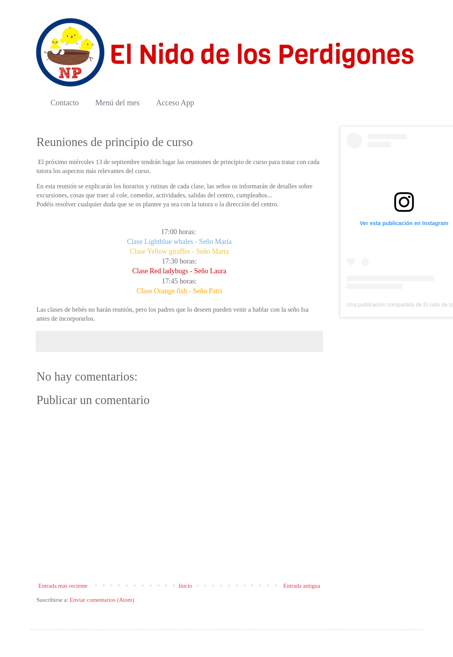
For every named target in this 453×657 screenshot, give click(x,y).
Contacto (65, 102)
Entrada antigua (301, 586)
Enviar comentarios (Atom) (102, 600)
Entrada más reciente (63, 586)
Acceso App (175, 102)
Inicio (185, 586)
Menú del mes (117, 102)
